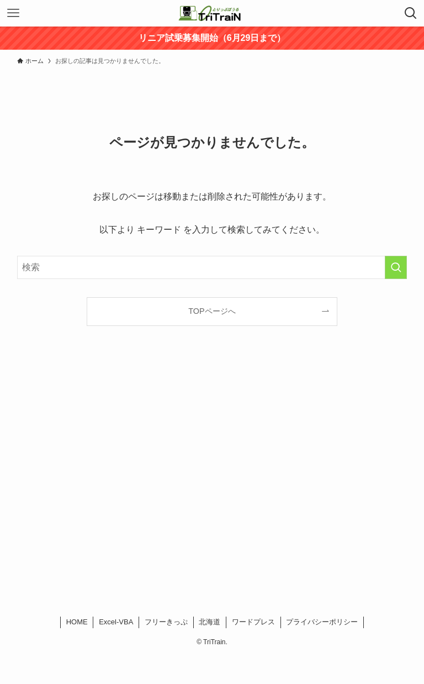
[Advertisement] (212, 485)
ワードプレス (253, 622)
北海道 (209, 622)
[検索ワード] (212, 267)
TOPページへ (211, 311)
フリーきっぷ (166, 622)
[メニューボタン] (13, 13)
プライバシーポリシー (322, 622)
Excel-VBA (116, 622)
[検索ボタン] (411, 13)
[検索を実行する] (396, 267)
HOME (77, 622)
